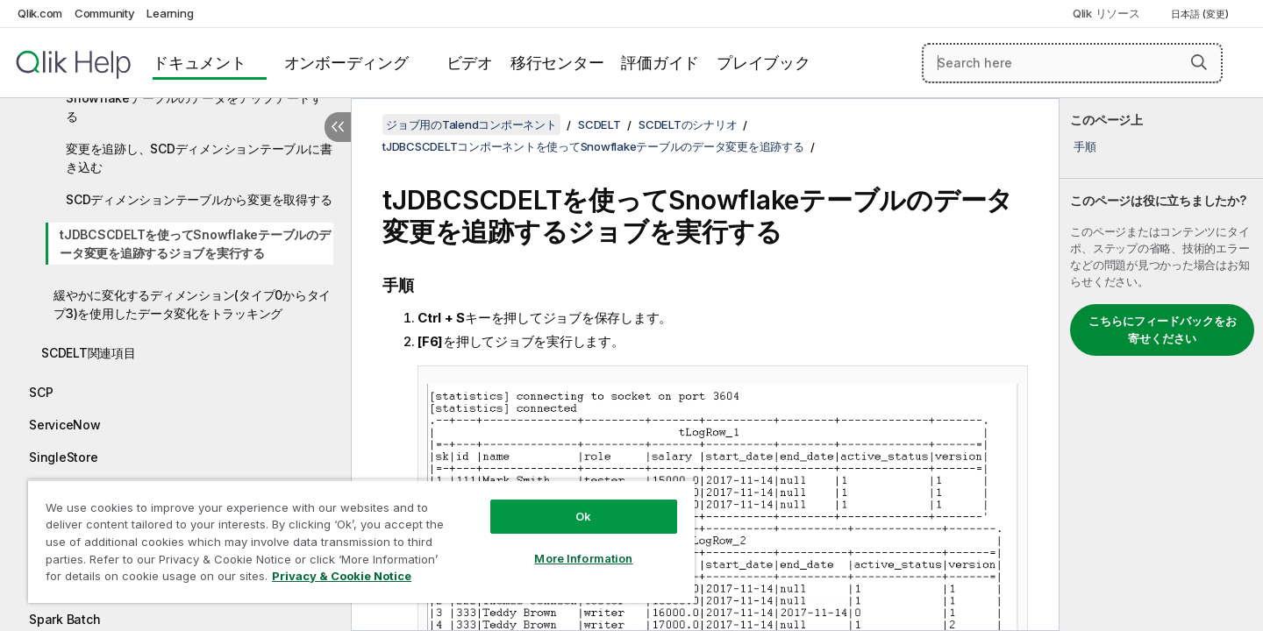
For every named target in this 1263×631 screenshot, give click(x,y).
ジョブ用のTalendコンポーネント (471, 124)
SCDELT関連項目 (88, 352)
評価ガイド (660, 62)
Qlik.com (40, 13)
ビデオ (469, 62)
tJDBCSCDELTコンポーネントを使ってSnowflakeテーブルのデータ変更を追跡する (593, 146)
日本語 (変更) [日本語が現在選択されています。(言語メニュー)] (1201, 14)
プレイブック (763, 62)
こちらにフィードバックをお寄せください (1162, 329)
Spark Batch (64, 619)
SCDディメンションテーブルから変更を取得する (199, 199)
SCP (41, 392)
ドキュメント (199, 62)
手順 (1085, 146)
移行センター (557, 62)
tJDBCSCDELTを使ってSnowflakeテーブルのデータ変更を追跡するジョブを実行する (195, 243)
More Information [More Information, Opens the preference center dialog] (583, 558)
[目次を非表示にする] (338, 127)
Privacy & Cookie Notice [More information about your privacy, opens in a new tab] (341, 576)
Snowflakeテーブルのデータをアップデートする (194, 107)
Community (105, 13)
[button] (1199, 62)
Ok (583, 516)
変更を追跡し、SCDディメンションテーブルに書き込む (199, 157)
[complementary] (1161, 364)
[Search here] (1072, 63)
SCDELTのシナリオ (688, 124)
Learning (169, 13)
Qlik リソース (1106, 13)
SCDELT (599, 124)
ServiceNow (65, 424)
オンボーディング (346, 62)
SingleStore (63, 457)
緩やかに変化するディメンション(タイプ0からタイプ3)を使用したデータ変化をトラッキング (192, 304)
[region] (361, 541)
